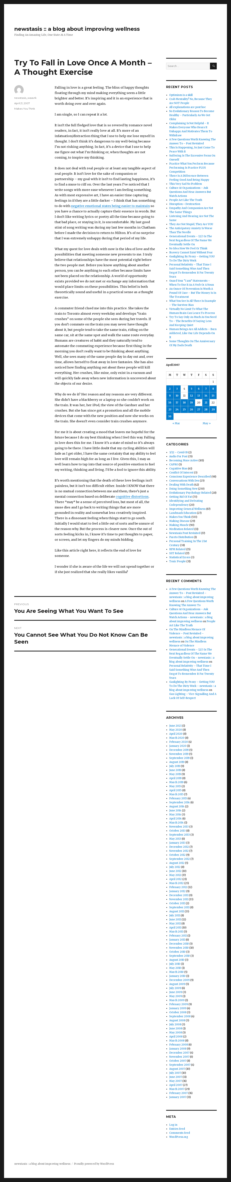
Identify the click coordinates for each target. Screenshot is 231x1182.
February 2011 (178, 935)
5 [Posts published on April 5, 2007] (191, 388)
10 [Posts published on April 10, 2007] (177, 395)
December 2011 (178, 895)
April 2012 (175, 879)
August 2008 (177, 1020)
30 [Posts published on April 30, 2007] (169, 416)
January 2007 (177, 1097)
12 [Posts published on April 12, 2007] (191, 395)
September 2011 (179, 907)
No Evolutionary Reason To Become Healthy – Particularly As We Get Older (191, 115)
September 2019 (179, 758)
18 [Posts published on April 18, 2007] (184, 402)
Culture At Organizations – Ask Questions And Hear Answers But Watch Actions (190, 192)
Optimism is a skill (181, 95)
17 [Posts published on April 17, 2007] (177, 402)
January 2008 (177, 1048)
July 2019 (174, 766)
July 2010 (174, 964)
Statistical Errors (179, 557)
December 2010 (179, 943)
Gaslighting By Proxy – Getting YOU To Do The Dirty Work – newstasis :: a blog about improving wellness (192, 686)
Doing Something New (183, 488)
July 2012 (174, 867)
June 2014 (175, 810)
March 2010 (176, 972)
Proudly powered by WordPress (94, 1163)
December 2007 (179, 1052)
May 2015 (175, 786)
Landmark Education (182, 513)
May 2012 (175, 875)
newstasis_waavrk (25, 97)
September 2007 (179, 1064)
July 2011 (174, 915)
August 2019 (176, 762)
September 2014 (179, 802)
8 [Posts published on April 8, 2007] (213, 388)
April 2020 (175, 733)
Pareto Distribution (181, 537)
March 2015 (176, 794)
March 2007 (176, 1089)
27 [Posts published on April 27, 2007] (198, 409)
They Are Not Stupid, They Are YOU (191, 224)
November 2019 (178, 754)
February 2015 (178, 798)
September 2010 (179, 955)
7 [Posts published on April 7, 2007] (206, 388)
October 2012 (177, 855)
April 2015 (175, 790)
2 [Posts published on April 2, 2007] (170, 388)
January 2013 (177, 842)
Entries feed (177, 1128)
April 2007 (175, 1085)
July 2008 (175, 1024)
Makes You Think (24, 108)
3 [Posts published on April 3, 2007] (177, 388)
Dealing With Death (181, 484)
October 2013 (177, 830)
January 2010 (177, 976)
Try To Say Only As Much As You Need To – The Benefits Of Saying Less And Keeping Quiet (193, 321)
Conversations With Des (184, 480)
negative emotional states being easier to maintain (110, 206)
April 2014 (175, 818)
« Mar (176, 423)
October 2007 (177, 1060)
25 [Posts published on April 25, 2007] (184, 409)
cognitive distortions (132, 496)
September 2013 (179, 834)
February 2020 (178, 742)
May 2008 (175, 1032)
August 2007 (177, 1069)
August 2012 (176, 863)
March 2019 (176, 782)
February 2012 (178, 887)
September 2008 (180, 1016)
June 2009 (175, 992)
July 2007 (175, 1073)
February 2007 (178, 1093)
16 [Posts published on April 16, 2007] (169, 402)
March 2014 (176, 822)
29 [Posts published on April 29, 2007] (213, 409)
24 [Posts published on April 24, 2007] (177, 409)
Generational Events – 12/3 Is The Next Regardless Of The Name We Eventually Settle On (190, 240)
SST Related (177, 553)
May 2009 (175, 996)
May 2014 (175, 814)
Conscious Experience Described (190, 476)
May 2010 (175, 968)
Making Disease (179, 521)
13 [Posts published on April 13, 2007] (199, 395)
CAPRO (173, 464)
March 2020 (176, 737)
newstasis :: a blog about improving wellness (77, 29)
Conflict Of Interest (181, 472)
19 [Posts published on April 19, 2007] (191, 402)
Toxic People (177, 561)
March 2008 (176, 1040)
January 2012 (177, 891)
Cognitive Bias (178, 468)
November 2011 (178, 899)
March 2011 (176, 931)
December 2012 (179, 846)
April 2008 (175, 1036)
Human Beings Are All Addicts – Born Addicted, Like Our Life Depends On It (193, 333)
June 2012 (175, 871)
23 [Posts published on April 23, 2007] (169, 409)
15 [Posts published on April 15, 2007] (213, 395)
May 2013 (175, 838)
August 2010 (176, 960)
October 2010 (177, 951)
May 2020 (175, 729)
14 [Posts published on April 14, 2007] (206, 395)
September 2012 (179, 859)
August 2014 (176, 806)
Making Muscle (179, 525)
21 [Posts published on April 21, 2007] (206, 402)
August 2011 (176, 911)
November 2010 (179, 947)
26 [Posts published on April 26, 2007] (191, 409)
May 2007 (175, 1081)
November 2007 (179, 1056)
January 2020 (177, 746)
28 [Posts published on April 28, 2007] (206, 409)
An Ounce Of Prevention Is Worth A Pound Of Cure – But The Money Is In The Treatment (192, 293)
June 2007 (175, 1077)
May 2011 (175, 923)
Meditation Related (181, 529)
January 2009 (177, 1008)
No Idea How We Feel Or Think (188, 248)
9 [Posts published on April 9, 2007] (170, 395)
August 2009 (177, 984)
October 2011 (177, 903)
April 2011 (175, 927)
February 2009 (178, 1004)
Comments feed (179, 1133)
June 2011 (175, 919)
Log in (173, 1124)
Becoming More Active (183, 460)
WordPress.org (178, 1137)
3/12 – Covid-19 (178, 452)
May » (207, 423)
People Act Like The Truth (185, 200)
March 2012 (176, 883)
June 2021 (175, 725)
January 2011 (177, 939)
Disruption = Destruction (184, 204)
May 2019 (175, 774)
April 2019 (175, 778)
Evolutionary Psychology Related (190, 492)
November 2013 (179, 826)
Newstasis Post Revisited (184, 533)
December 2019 (179, 750)
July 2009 (175, 988)
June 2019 (175, 770)
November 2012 (179, 851)
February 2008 (178, 1044)
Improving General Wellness (187, 509)
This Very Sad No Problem (185, 183)
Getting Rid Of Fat (180, 496)
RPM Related (177, 549)
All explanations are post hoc (187, 107)
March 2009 (176, 1000)
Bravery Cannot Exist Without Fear (191, 252)
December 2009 (179, 980)
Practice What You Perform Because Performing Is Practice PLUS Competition (191, 167)
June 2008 (175, 1028)
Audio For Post (178, 456)
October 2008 (177, 1012)
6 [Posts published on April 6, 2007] (199, 388)
